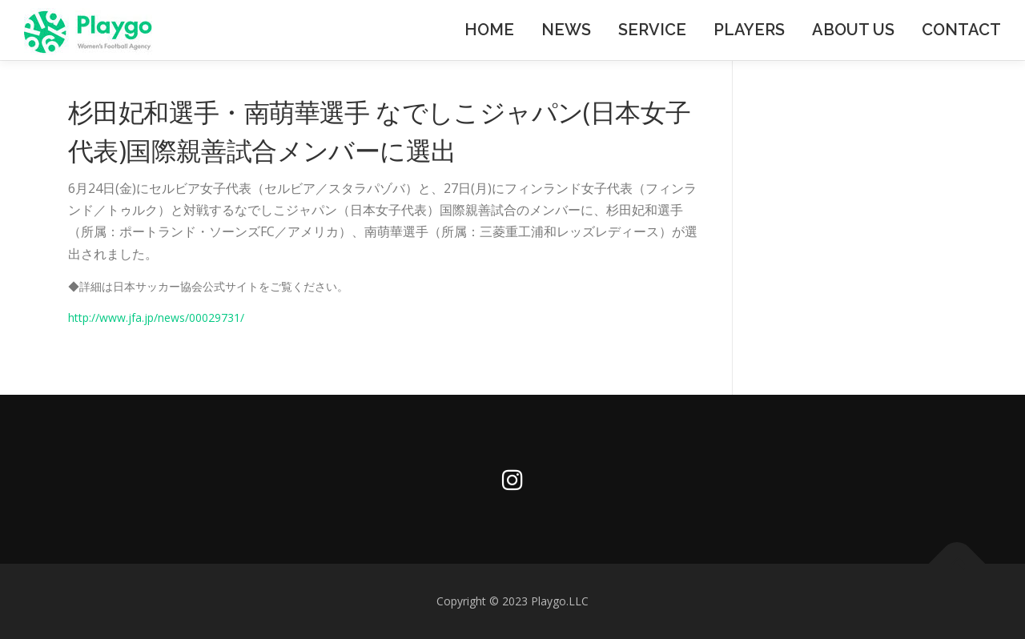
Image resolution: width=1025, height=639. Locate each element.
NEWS (566, 29)
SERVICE (652, 29)
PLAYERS (749, 29)
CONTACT (961, 29)
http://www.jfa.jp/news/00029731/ (156, 317)
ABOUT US (853, 29)
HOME (489, 29)
